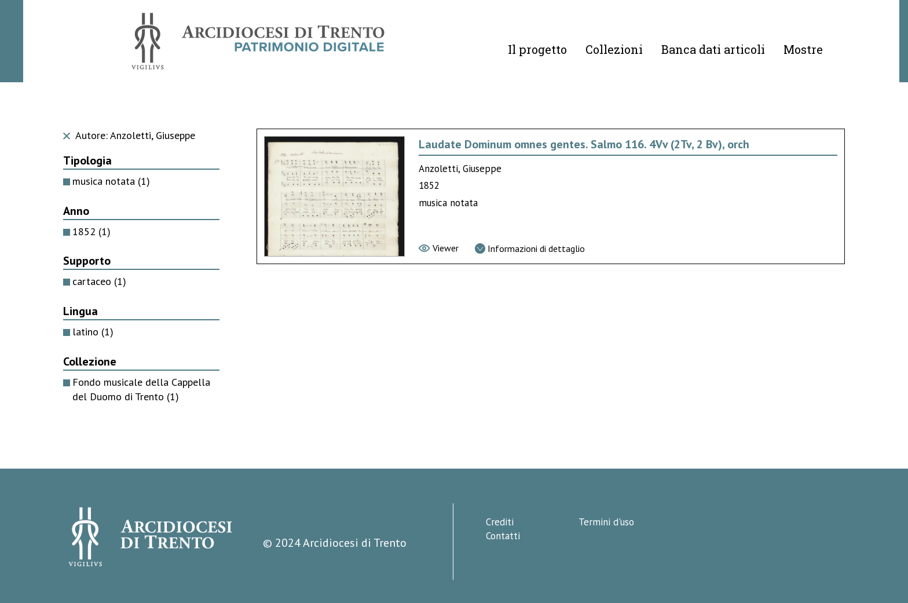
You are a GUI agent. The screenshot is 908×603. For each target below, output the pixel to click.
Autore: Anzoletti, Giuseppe (129, 135)
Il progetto (537, 49)
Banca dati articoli (713, 49)
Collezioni (614, 49)
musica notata (111, 181)
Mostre (803, 49)
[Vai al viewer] (439, 248)
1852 (91, 231)
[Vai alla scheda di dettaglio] (530, 248)
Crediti (500, 522)
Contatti (503, 536)
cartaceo (99, 281)
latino (93, 331)
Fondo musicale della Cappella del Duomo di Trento (141, 389)
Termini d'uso (606, 522)
